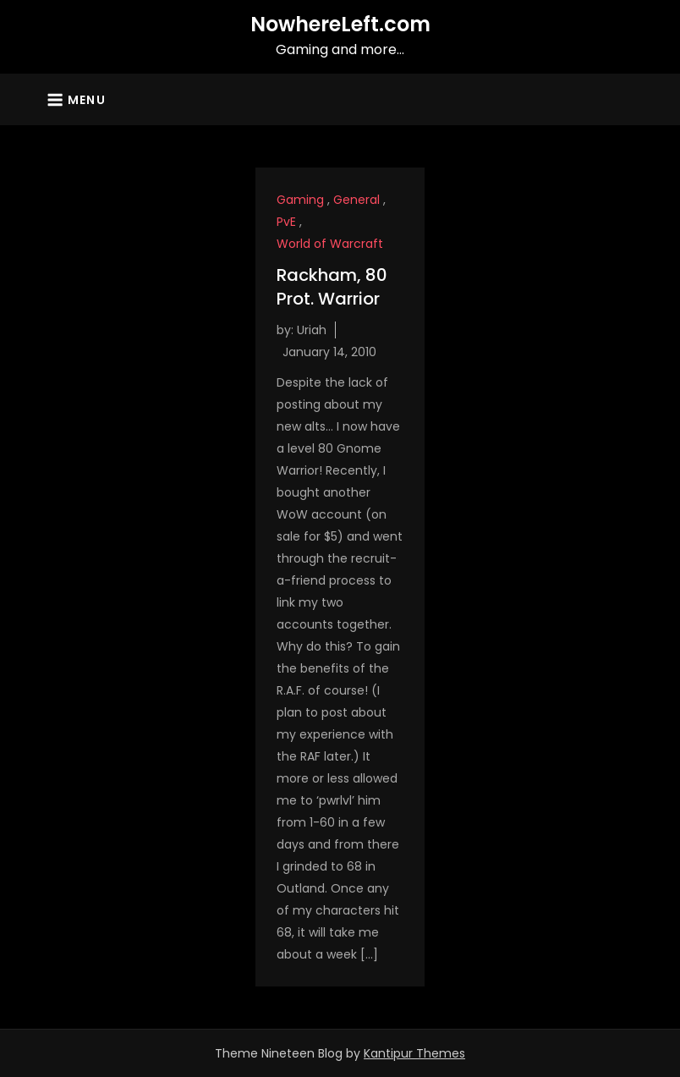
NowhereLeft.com (340, 24)
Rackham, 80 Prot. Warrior (332, 286)
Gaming (300, 199)
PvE (286, 221)
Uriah (311, 329)
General (356, 199)
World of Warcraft (330, 243)
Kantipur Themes (414, 1053)
